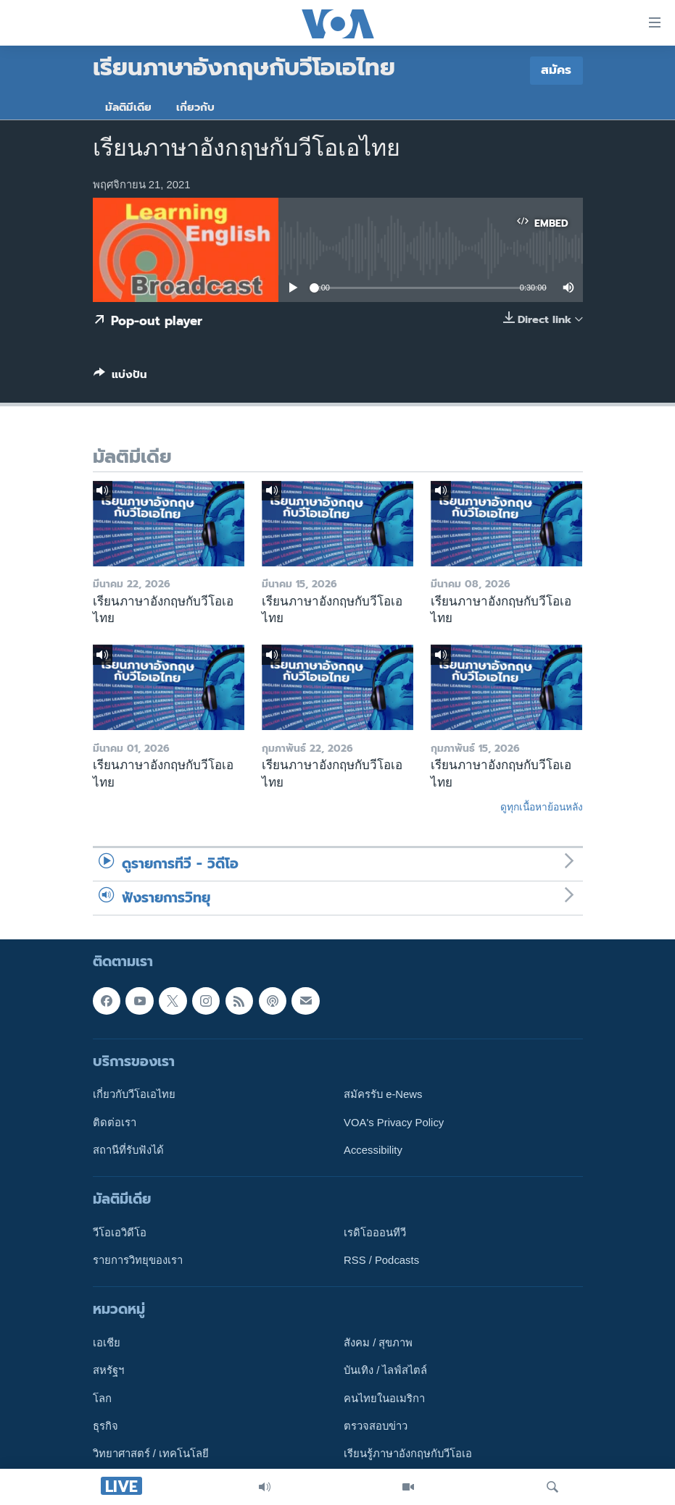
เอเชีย (106, 1343)
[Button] (120, 377)
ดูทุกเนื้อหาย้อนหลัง (541, 807)
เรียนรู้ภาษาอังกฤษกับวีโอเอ (408, 1453)
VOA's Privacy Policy (394, 1122)
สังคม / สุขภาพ (378, 1343)
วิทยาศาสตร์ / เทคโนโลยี (151, 1453)
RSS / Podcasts (381, 1260)
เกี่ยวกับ (195, 107)
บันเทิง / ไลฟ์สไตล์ (385, 1370)
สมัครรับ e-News (383, 1094)
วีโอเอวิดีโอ (119, 1232)
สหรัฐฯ (108, 1370)
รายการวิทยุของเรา (138, 1260)
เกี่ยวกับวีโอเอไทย (134, 1094)
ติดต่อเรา (114, 1122)
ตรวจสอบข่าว (375, 1426)
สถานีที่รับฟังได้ (128, 1150)
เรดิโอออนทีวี (375, 1232)
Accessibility (373, 1150)
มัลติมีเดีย (128, 107)
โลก (102, 1398)
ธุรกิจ (105, 1426)
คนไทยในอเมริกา (384, 1398)
